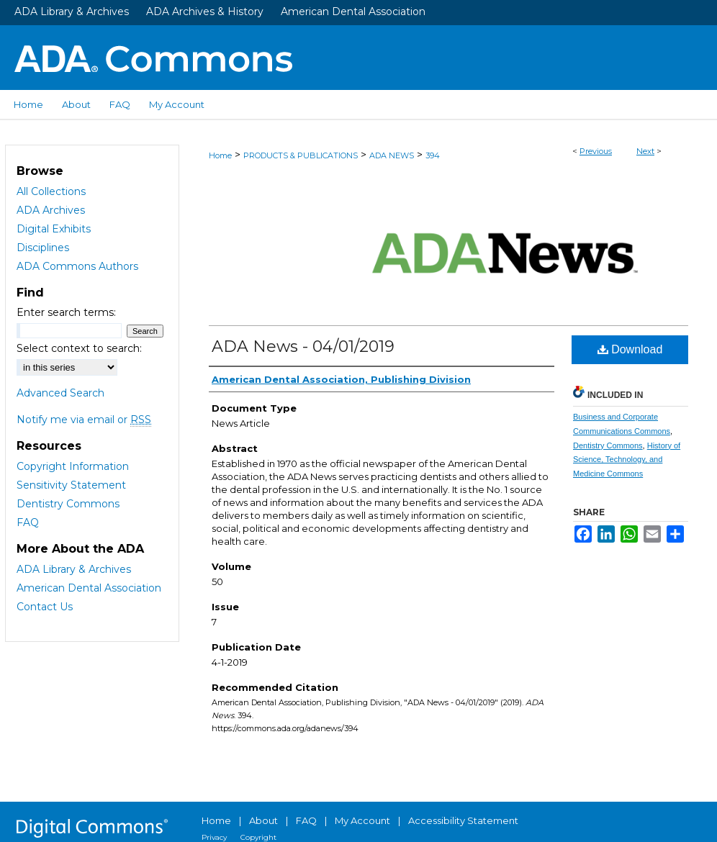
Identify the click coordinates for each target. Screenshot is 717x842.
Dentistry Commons (608, 445)
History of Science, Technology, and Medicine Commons (626, 460)
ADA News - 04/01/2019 (303, 346)
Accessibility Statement (463, 820)
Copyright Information (73, 466)
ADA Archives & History (204, 11)
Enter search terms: (66, 312)
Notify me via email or (84, 419)
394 (432, 155)
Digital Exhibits (54, 228)
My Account (362, 820)
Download (630, 349)
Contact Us (45, 606)
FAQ (28, 522)
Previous (596, 151)
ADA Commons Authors (77, 266)
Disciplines (43, 247)
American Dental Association (353, 11)
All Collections (51, 191)
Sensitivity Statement (71, 485)
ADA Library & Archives (71, 11)
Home (220, 155)
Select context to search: (79, 348)
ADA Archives (51, 210)
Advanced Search (60, 392)
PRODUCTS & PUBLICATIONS (300, 155)
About (263, 820)
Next (645, 151)
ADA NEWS (391, 155)
